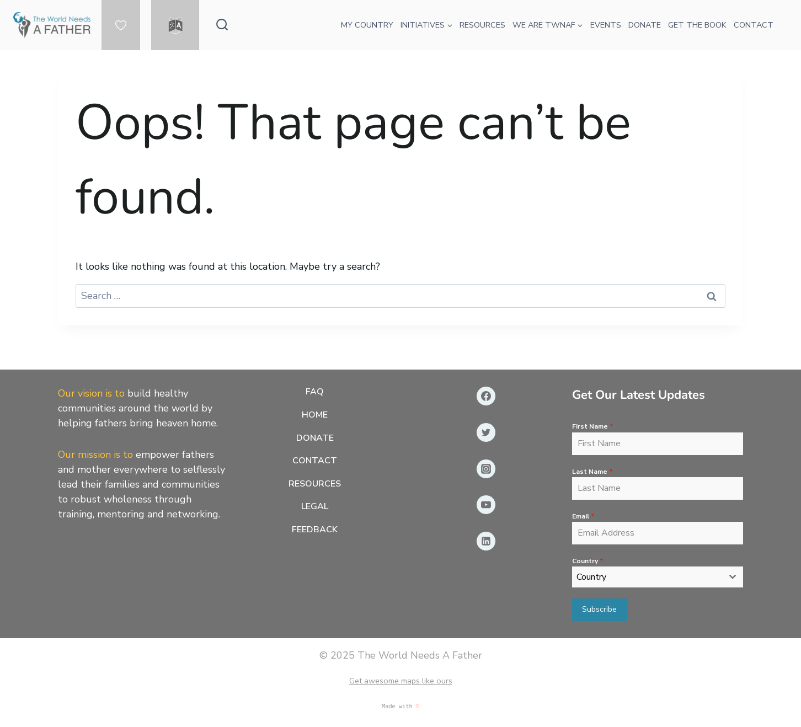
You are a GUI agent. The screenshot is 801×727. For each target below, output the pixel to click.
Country (588, 561)
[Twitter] (486, 432)
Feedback (315, 529)
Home (315, 415)
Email (583, 516)
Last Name (592, 471)
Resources (315, 484)
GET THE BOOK (697, 24)
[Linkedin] (486, 542)
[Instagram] (486, 469)
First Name (592, 427)
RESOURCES (482, 24)
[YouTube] (486, 505)
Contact (314, 461)
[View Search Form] (222, 25)
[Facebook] (486, 397)
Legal (314, 507)
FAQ (315, 392)
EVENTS (605, 24)
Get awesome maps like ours (400, 680)
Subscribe (599, 610)
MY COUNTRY (367, 24)
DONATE (644, 24)
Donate (315, 438)
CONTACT (753, 24)
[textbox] (647, 577)
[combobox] (658, 577)
